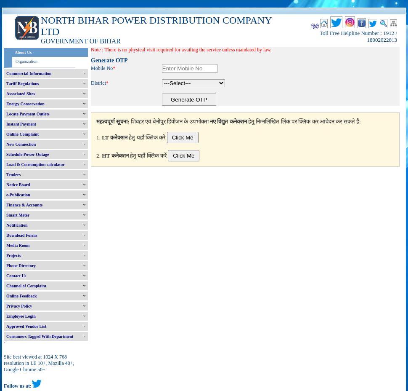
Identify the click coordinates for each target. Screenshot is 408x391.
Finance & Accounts (24, 205)
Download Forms (21, 235)
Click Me (182, 137)
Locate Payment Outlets (28, 114)
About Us (23, 52)
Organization (26, 61)
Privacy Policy (19, 306)
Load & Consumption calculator (35, 164)
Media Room (17, 245)
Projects (13, 255)
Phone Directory (21, 265)
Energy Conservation (25, 104)
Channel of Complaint (26, 286)
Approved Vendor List (26, 326)
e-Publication (18, 195)
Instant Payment (21, 124)
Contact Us (16, 275)
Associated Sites (20, 93)
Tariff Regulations (22, 83)
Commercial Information (28, 73)
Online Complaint (22, 134)
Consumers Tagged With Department (39, 336)
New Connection (21, 144)
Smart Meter (17, 215)
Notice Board (18, 184)
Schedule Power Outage (27, 154)
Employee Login (21, 316)
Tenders (13, 174)
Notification (17, 225)
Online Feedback (21, 296)
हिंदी (315, 26)
